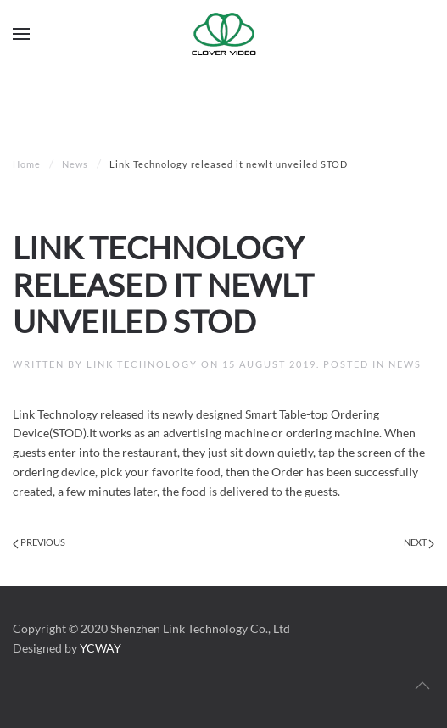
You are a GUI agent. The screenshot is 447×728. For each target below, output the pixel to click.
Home (27, 163)
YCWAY (100, 648)
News (75, 163)
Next (419, 542)
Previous (39, 542)
